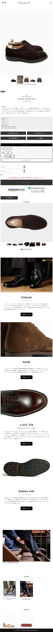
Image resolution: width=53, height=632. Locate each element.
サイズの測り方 (9, 197)
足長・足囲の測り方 (13, 138)
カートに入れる (26, 182)
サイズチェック (26, 160)
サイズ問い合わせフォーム (40, 133)
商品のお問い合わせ (13, 133)
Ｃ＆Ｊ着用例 (40, 138)
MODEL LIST (26, 314)
